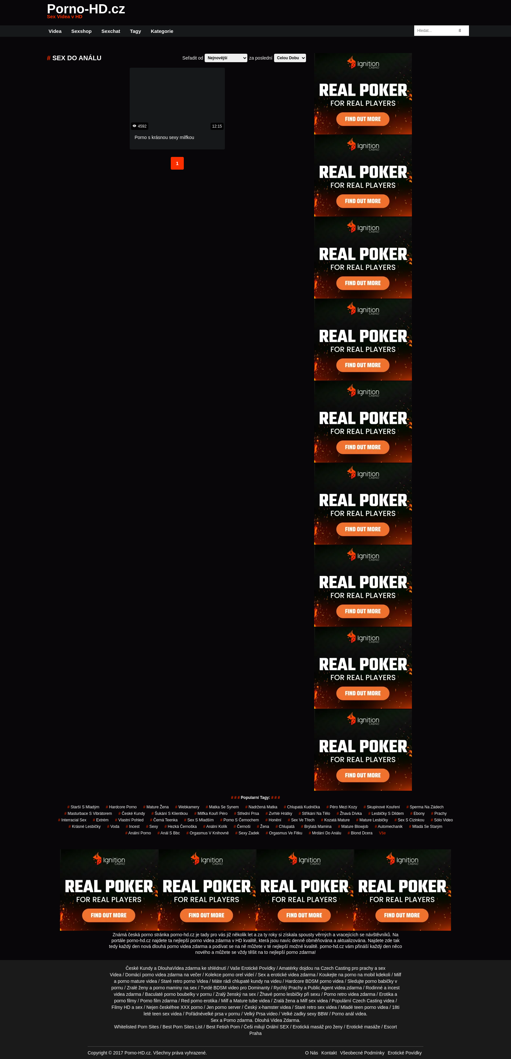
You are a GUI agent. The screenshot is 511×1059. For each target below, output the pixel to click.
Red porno (191, 1000)
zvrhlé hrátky (279, 813)
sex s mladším (199, 820)
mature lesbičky (372, 820)
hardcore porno (121, 807)
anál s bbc (168, 833)
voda (113, 826)
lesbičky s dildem (386, 813)
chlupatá (285, 826)
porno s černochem (239, 820)
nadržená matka (261, 807)
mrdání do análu (325, 833)
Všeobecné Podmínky (362, 1052)
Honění (273, 820)
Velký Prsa (254, 1013)
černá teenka (164, 820)
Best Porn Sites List (182, 1026)
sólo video (442, 820)
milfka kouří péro (210, 813)
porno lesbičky (288, 994)
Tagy (135, 31)
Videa (55, 31)
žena (263, 826)
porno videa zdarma (162, 974)
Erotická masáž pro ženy (318, 1026)
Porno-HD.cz (86, 13)
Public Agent (320, 987)
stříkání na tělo (314, 813)
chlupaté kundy (247, 981)
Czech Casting (335, 968)
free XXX (180, 1007)
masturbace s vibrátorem (88, 813)
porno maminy (167, 987)
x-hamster (268, 1007)
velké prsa (213, 1013)
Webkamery (187, 807)
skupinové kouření (382, 807)
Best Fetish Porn (223, 1026)
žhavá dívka (349, 813)
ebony (417, 813)
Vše (382, 833)
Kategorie (162, 31)
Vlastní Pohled (129, 820)
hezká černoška (181, 826)
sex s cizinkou (409, 820)
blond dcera (360, 833)
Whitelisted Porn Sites (136, 1026)
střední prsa (246, 813)
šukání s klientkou (170, 813)
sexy (152, 826)
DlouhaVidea (171, 968)
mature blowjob (353, 826)
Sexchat (110, 31)
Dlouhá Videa (268, 1020)
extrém (101, 820)
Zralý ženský (228, 994)
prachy (438, 813)
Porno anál (343, 1013)
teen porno (365, 1007)
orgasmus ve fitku (284, 833)
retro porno (184, 981)
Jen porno (216, 1007)
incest (132, 826)
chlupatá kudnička (302, 807)
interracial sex (72, 820)
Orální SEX (277, 1026)
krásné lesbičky (85, 826)
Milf (303, 1000)
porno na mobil (359, 974)
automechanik (388, 826)
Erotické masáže (363, 1026)
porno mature (131, 981)
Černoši (242, 826)
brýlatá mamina (316, 826)
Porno (230, 1020)
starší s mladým (83, 807)
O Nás (311, 1052)
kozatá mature (335, 820)
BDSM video (226, 987)
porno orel (233, 974)
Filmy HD (120, 1007)
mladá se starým (425, 826)
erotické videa (285, 974)
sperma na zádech (425, 807)
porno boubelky (179, 994)
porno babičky (379, 981)
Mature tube (245, 1000)
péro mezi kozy (342, 807)
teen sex (160, 1013)
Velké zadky (293, 1013)
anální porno (138, 833)
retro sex (316, 1007)
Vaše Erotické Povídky (252, 968)
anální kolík (215, 826)
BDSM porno (318, 981)
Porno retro (335, 994)
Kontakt (329, 1052)
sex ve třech (301, 820)
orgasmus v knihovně (207, 833)
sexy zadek (247, 833)
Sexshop (81, 31)
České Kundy (131, 813)
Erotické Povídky (405, 1052)
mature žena (156, 807)
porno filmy (125, 1000)
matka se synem (222, 807)
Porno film (150, 1000)
